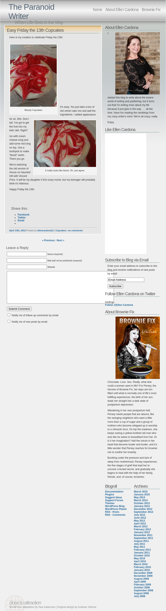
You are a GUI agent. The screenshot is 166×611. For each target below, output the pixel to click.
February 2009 (142, 584)
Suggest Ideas (113, 497)
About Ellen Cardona (121, 9)
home (97, 9)
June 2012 (140, 517)
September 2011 (143, 538)
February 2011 (142, 549)
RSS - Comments (115, 514)
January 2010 (142, 570)
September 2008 (143, 590)
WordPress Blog (114, 506)
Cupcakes (60, 230)
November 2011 (143, 535)
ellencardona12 (45, 230)
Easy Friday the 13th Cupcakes (35, 30)
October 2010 (142, 555)
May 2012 (139, 520)
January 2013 (142, 506)
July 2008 (139, 596)
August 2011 (141, 541)
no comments (75, 230)
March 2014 (141, 500)
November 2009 (143, 575)
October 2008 (142, 587)
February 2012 (142, 529)
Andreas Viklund (87, 607)
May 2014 (139, 497)
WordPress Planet (115, 509)
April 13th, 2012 (17, 230)
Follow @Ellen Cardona (119, 305)
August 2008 (141, 593)
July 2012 (139, 514)
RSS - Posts (112, 512)
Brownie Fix (151, 9)
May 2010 (139, 558)
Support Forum (114, 500)
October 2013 (142, 503)
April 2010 (140, 561)
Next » (60, 240)
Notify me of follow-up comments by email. (35, 321)
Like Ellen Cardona (120, 129)
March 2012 (141, 526)
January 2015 (142, 494)
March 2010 (141, 564)
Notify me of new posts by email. (30, 328)
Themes (109, 503)
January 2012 (142, 532)
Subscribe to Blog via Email (126, 260)
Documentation (114, 491)
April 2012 (140, 523)
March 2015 (141, 491)
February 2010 (142, 567)
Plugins (109, 494)
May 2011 (139, 546)
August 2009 (141, 578)
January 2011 (142, 552)
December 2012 (143, 509)
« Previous (48, 240)
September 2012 (143, 512)
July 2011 (139, 543)
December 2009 (143, 573)
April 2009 (140, 581)
